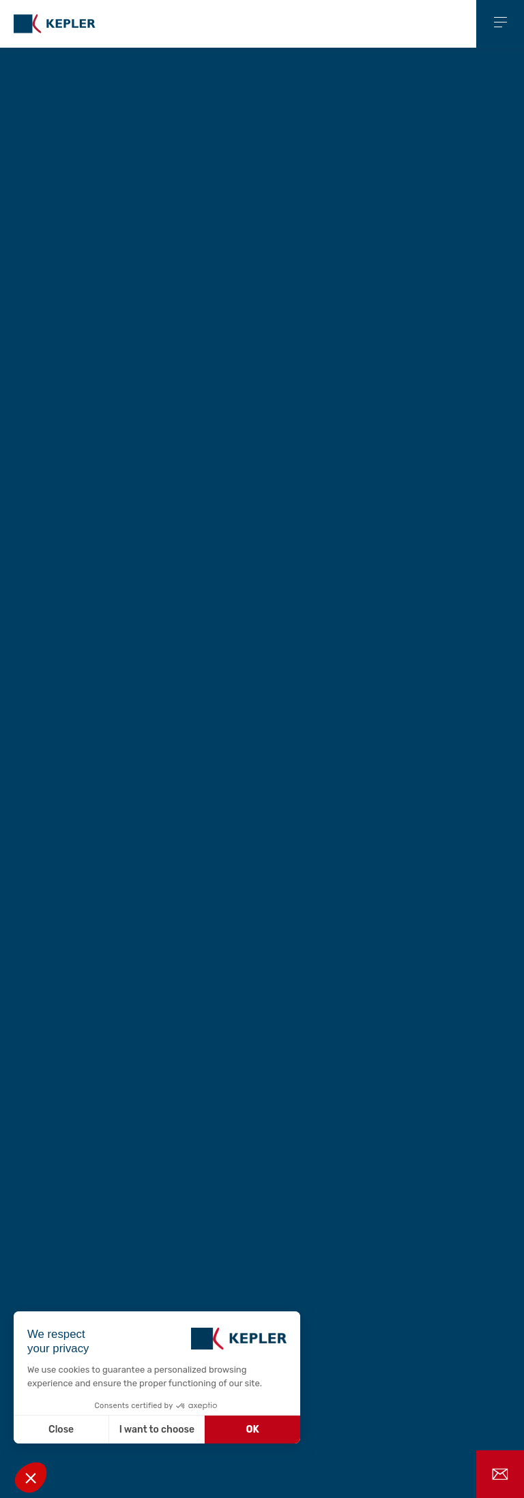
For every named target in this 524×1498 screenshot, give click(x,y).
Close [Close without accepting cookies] (61, 1429)
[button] (30, 1477)
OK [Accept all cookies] (252, 1429)
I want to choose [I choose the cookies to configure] (156, 1429)
